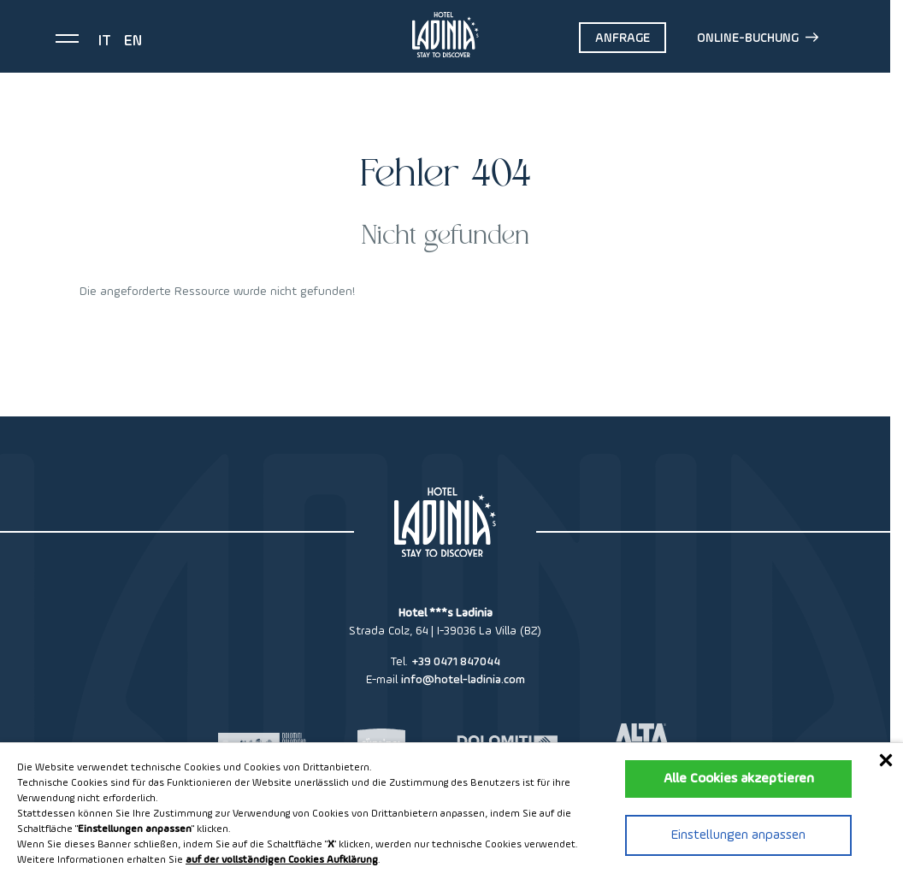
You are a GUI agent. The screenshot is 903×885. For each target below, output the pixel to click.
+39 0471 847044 (455, 662)
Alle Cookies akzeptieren (739, 779)
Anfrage (622, 38)
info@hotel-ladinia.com (463, 680)
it (104, 41)
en (133, 41)
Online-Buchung (757, 37)
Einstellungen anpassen (738, 835)
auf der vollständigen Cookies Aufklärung (282, 860)
